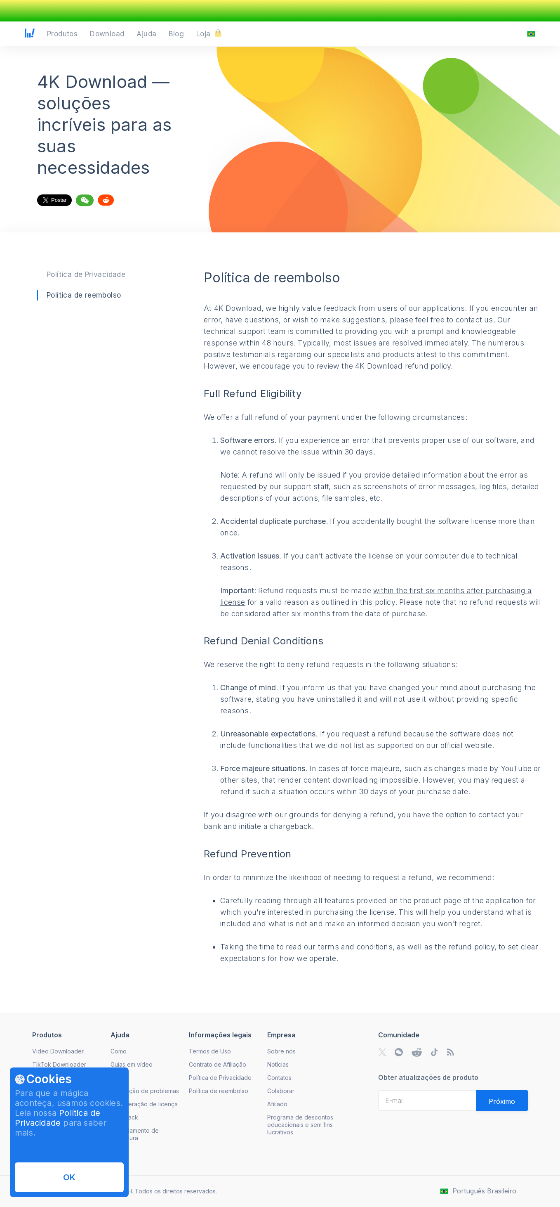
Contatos (279, 1077)
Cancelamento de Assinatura (135, 1134)
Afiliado (277, 1104)
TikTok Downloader (59, 1064)
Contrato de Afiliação (217, 1064)
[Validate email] (502, 1100)
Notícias (278, 1064)
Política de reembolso (84, 295)
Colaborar (280, 1090)
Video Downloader (58, 1051)
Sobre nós (281, 1051)
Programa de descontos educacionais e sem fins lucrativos (300, 1125)
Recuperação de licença (144, 1104)
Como (119, 1051)
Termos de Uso (210, 1051)
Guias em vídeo (132, 1064)
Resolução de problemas (145, 1090)
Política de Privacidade (86, 274)
